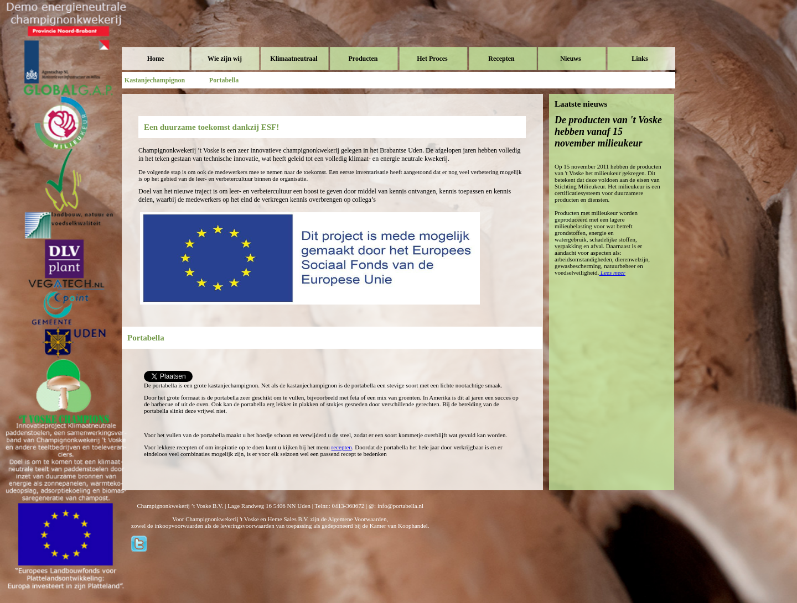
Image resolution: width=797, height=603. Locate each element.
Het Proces (432, 58)
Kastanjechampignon (155, 80)
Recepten (501, 58)
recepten (342, 447)
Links (640, 58)
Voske (168, 33)
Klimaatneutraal (293, 58)
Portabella (224, 80)
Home (155, 58)
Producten (362, 58)
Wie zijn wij (225, 58)
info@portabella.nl (400, 505)
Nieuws (570, 58)
